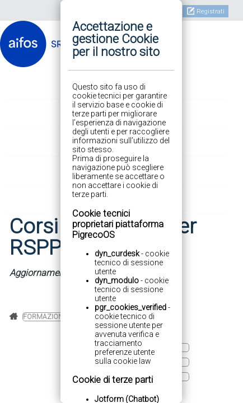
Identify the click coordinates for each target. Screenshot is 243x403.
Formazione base (54, 317)
